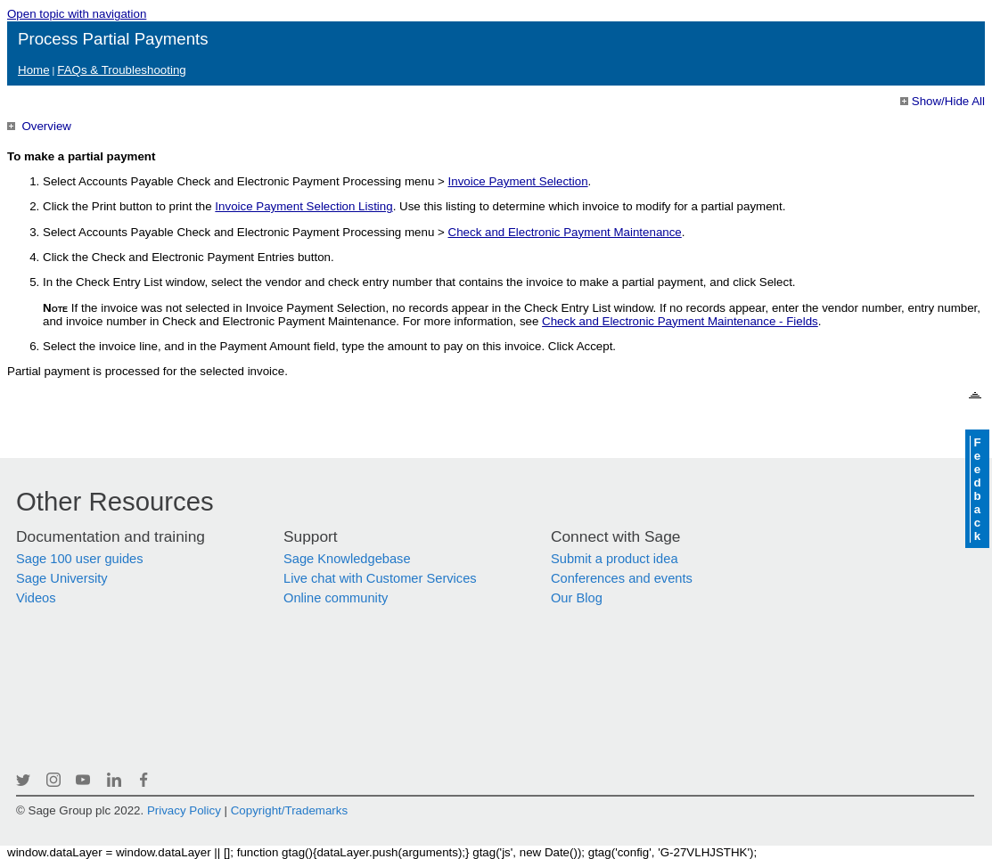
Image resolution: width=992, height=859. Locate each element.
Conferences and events (622, 578)
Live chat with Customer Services (380, 578)
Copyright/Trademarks (289, 810)
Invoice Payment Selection (518, 181)
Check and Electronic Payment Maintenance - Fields (680, 321)
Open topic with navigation (76, 13)
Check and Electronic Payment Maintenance (565, 232)
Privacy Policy (184, 810)
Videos (36, 598)
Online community (335, 598)
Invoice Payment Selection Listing (303, 206)
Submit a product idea (614, 559)
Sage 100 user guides (79, 559)
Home (34, 70)
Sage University (62, 578)
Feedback (977, 489)
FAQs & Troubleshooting (121, 70)
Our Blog (577, 598)
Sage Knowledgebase (347, 559)
